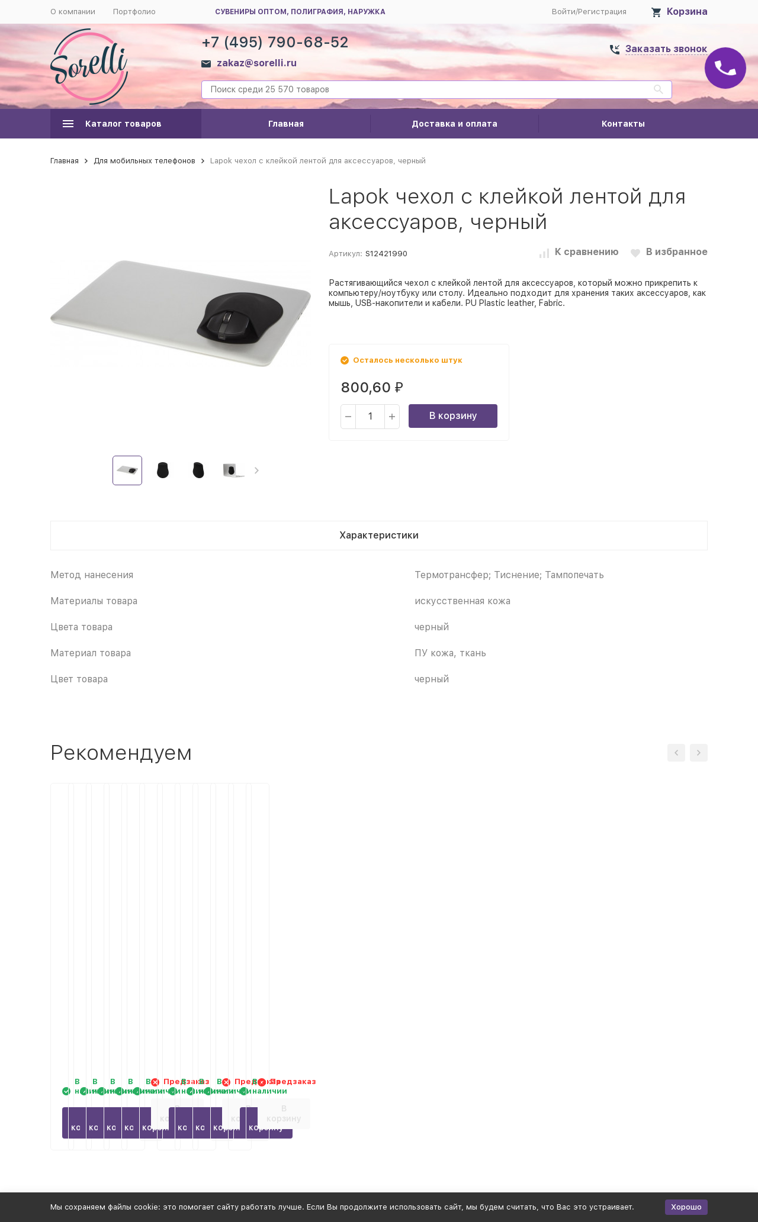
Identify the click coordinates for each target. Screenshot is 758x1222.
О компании (72, 11)
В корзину (453, 415)
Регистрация (602, 11)
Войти (564, 11)
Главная (286, 123)
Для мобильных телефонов (144, 160)
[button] (257, 470)
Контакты (623, 123)
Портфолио (134, 11)
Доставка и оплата (454, 123)
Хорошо (686, 1206)
